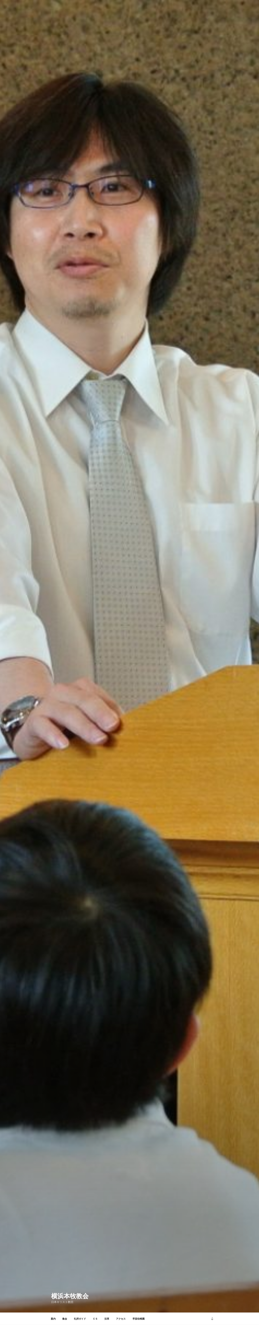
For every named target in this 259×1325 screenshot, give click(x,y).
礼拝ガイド (80, 1318)
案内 (53, 1318)
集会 (64, 1318)
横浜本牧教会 (70, 1296)
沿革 (106, 1318)
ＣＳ (95, 1318)
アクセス (121, 1318)
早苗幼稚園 (138, 1318)
